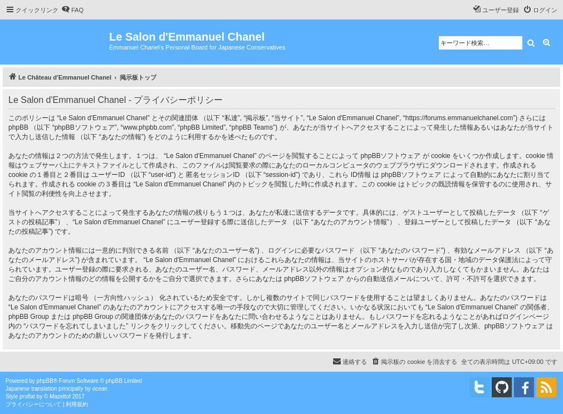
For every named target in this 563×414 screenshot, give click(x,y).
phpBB (45, 381)
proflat (27, 396)
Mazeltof (60, 396)
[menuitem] (72, 10)
